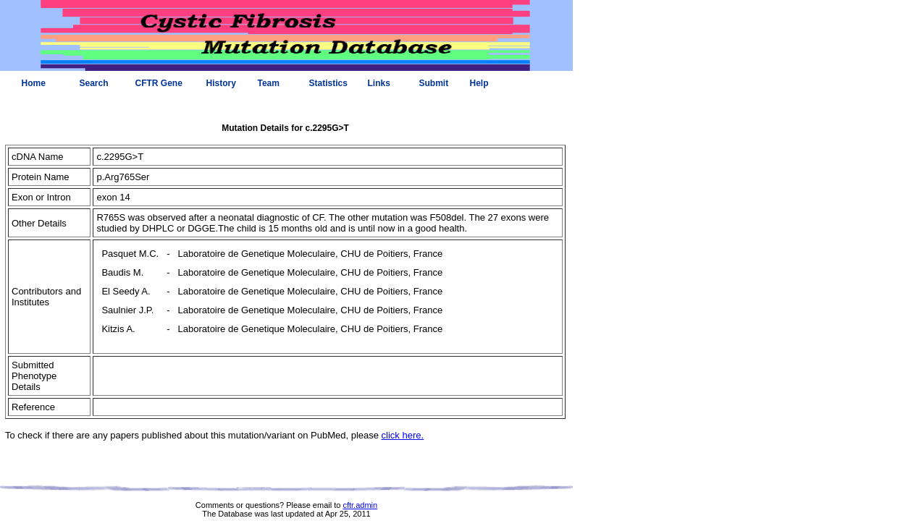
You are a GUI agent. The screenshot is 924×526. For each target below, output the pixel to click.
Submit (434, 83)
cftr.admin (360, 505)
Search (94, 83)
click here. (403, 435)
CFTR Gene (158, 83)
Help (479, 83)
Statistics (328, 83)
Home (34, 83)
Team (269, 83)
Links (379, 83)
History (221, 83)
